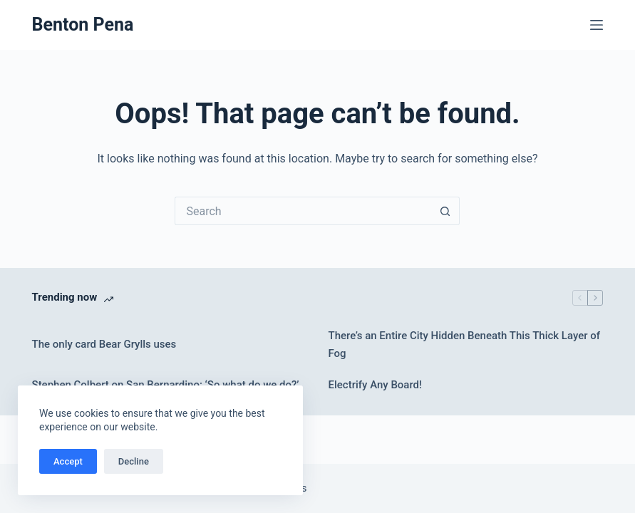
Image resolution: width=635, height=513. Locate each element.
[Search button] (445, 211)
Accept (68, 461)
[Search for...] (303, 211)
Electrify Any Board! (375, 384)
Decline (133, 461)
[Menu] (596, 25)
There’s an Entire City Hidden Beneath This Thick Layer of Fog (464, 344)
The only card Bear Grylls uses (104, 344)
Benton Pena (83, 24)
